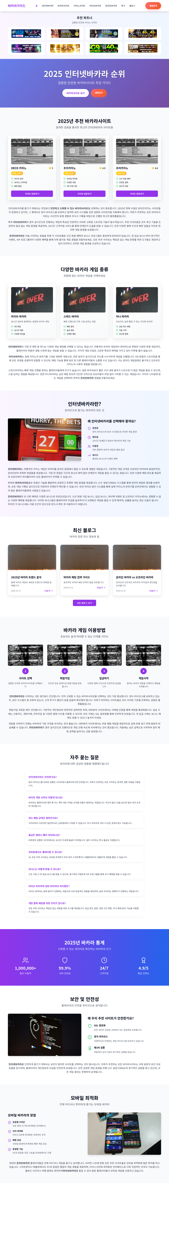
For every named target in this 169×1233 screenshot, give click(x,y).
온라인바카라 (111, 5)
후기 (123, 5)
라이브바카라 (95, 5)
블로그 (132, 5)
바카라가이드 (16, 6)
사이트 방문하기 (32, 193)
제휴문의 (153, 5)
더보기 (48, 590)
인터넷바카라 (47, 5)
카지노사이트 (79, 5)
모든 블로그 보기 (84, 602)
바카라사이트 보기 (76, 93)
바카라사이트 (63, 5)
